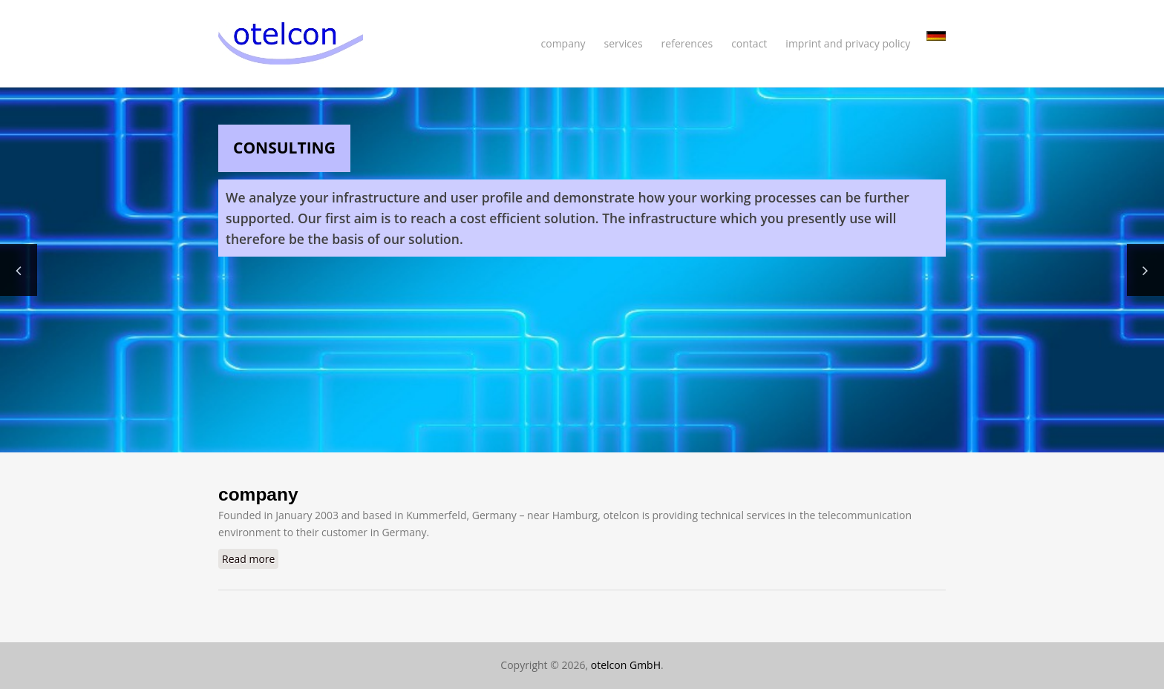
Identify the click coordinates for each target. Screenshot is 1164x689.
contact (749, 43)
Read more (250, 558)
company (563, 43)
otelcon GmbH (626, 665)
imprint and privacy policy (847, 43)
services (623, 43)
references (687, 43)
